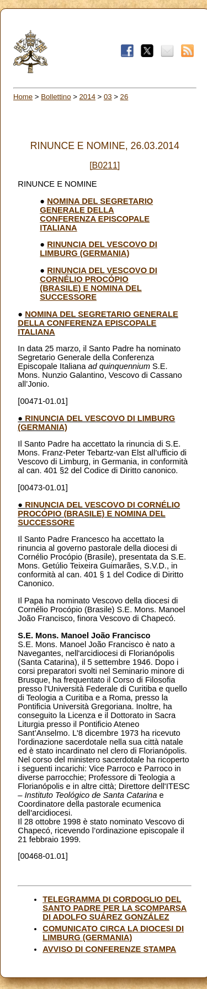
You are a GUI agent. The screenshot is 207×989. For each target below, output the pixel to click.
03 (108, 97)
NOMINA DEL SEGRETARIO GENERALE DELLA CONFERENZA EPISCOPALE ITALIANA (96, 214)
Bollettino (56, 97)
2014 (87, 97)
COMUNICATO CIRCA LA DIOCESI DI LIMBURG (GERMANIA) (113, 933)
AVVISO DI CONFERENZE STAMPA (109, 949)
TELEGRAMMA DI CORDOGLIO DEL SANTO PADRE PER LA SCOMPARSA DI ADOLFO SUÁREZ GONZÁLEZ (115, 908)
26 (124, 97)
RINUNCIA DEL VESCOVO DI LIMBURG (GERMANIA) (98, 249)
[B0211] (104, 165)
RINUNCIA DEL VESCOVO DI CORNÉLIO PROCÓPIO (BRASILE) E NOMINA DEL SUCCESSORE (98, 283)
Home (23, 97)
